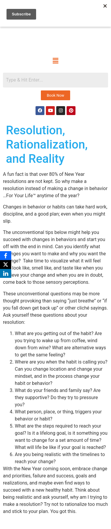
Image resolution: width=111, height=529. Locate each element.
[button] (55, 60)
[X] (5, 264)
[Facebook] (5, 255)
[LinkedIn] (5, 273)
